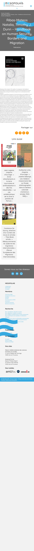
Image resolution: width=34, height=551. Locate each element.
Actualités (7, 13)
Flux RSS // (3, 380)
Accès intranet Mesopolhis (11, 380)
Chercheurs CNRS (9, 294)
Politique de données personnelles (25, 378)
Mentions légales (13, 378)
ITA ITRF (7, 298)
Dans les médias (8, 340)
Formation (7, 289)
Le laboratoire (8, 286)
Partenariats (7, 287)
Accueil (2, 13)
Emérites (7, 297)
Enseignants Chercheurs (10, 295)
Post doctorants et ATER (10, 299)
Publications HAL (8, 333)
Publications (17, 47)
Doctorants (7, 301)
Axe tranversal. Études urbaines (11, 323)
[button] (12, 273)
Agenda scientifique (9, 341)
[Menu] (31, 6)
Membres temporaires (10, 303)
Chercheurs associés (9, 302)
